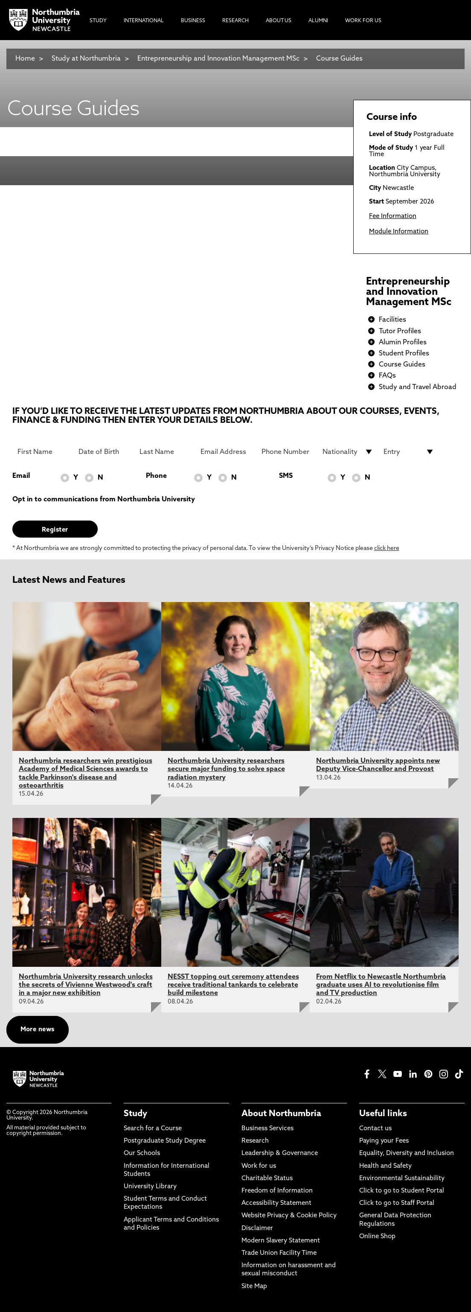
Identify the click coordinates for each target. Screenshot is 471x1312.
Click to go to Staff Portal (396, 1203)
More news (37, 1030)
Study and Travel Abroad (417, 387)
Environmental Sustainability (402, 1178)
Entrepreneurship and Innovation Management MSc (218, 58)
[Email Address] (226, 451)
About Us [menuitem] (278, 20)
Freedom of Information (277, 1191)
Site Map (254, 1286)
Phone (156, 476)
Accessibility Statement (276, 1203)
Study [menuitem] (98, 20)
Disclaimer (257, 1228)
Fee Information (392, 216)
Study (135, 1114)
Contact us (375, 1129)
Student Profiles (404, 353)
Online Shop (377, 1236)
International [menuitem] (144, 20)
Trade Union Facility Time (279, 1253)
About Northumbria (281, 1114)
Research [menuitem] (235, 20)
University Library (150, 1187)
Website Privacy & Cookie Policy (289, 1216)
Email (21, 476)
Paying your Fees (384, 1141)
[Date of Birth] (104, 451)
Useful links (383, 1114)
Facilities (392, 320)
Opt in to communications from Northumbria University (103, 499)
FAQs (387, 375)
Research (255, 1141)
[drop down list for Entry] (409, 451)
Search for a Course (153, 1129)
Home (25, 58)
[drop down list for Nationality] (348, 451)
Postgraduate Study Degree (165, 1141)
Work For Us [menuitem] (363, 20)
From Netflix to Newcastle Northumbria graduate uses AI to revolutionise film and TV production (381, 985)
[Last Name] (165, 451)
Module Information (398, 232)
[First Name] (43, 451)
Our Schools (142, 1153)
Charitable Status (267, 1178)
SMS (286, 476)
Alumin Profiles (403, 342)
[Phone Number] (287, 451)
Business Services (267, 1129)
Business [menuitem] (193, 20)
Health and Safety (385, 1166)
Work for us (258, 1166)
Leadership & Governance (279, 1153)
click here (386, 548)
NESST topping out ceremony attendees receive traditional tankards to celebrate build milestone (233, 985)
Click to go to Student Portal (401, 1191)
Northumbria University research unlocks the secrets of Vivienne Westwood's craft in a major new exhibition (86, 985)
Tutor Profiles (400, 331)
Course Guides (339, 58)
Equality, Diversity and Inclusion (406, 1153)
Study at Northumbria (86, 58)
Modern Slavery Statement (280, 1241)
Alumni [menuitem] (318, 20)
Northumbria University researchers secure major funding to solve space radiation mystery (226, 769)
